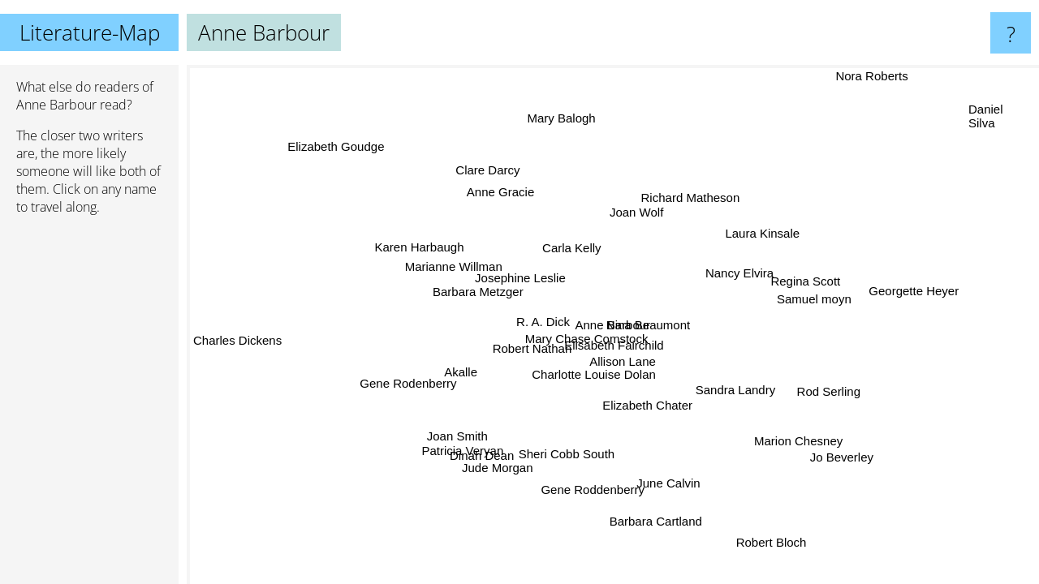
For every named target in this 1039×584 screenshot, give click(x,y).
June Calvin (670, 484)
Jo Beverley (832, 461)
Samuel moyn (813, 297)
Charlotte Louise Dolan (594, 374)
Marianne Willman (453, 266)
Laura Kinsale (763, 233)
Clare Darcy (494, 168)
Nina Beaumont (648, 325)
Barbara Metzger (475, 293)
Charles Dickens (237, 339)
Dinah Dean (483, 455)
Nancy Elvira (740, 274)
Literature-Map (89, 32)
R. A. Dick (543, 321)
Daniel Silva (985, 117)
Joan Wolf (635, 213)
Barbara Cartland (654, 521)
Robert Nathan (533, 350)
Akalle (463, 374)
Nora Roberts (860, 76)
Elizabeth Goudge (335, 147)
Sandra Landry (735, 390)
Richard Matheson (689, 197)
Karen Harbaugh (419, 246)
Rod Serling (828, 390)
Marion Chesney (800, 440)
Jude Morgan (498, 468)
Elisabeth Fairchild (616, 344)
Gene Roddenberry (590, 489)
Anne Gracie (496, 193)
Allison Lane (623, 361)
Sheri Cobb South (570, 454)
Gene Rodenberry (406, 380)
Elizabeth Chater (652, 403)
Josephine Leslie (521, 278)
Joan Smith (458, 436)
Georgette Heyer (915, 292)
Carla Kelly (570, 249)
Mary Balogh (558, 119)
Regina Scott (807, 281)
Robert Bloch (771, 542)
